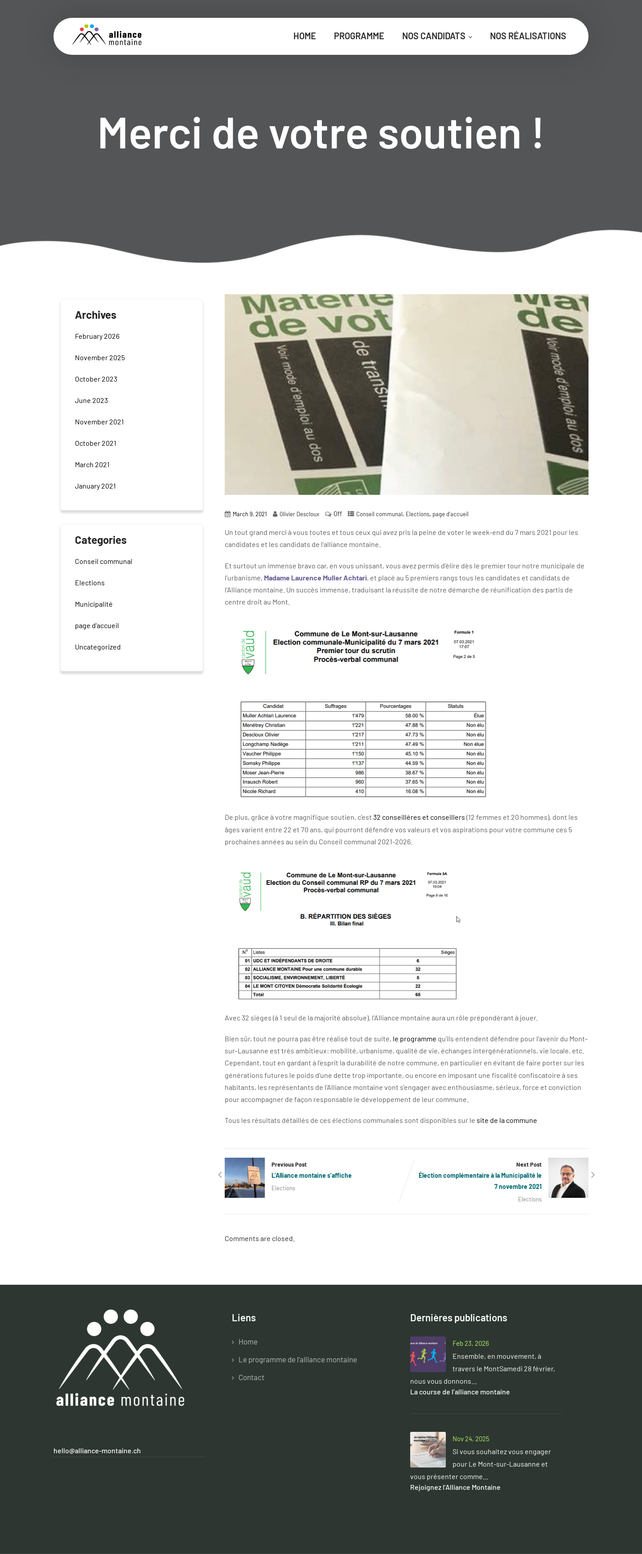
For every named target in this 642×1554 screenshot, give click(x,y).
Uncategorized (98, 646)
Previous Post (316, 1171)
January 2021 (95, 485)
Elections (417, 514)
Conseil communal (379, 514)
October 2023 (96, 378)
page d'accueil (450, 514)
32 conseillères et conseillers (419, 817)
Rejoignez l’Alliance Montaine (455, 1487)
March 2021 (92, 464)
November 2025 (100, 357)
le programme (414, 1038)
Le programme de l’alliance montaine (298, 1359)
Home (304, 35)
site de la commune (507, 1120)
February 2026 (97, 336)
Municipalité (94, 604)
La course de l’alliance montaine (460, 1391)
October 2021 (95, 443)
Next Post (497, 1176)
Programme (359, 35)
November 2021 (99, 421)
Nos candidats (437, 35)
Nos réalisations (528, 35)
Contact (251, 1377)
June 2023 (91, 400)
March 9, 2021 (250, 514)
